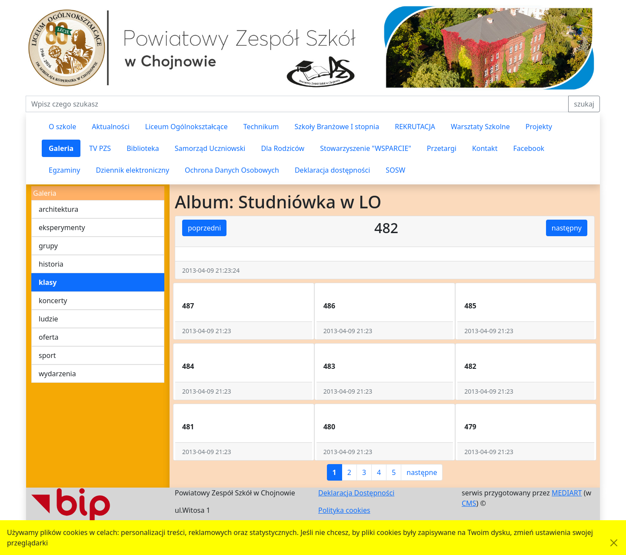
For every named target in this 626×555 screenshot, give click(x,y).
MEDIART (567, 493)
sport (47, 355)
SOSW (395, 170)
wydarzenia (57, 373)
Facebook (528, 148)
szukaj (584, 104)
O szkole (62, 126)
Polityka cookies (344, 510)
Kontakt (485, 148)
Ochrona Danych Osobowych (232, 170)
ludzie (48, 319)
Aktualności (111, 126)
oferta (49, 337)
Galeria (61, 148)
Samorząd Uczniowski (210, 148)
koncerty (53, 300)
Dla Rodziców (282, 148)
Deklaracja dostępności (332, 170)
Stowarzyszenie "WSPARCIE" (365, 148)
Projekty (539, 126)
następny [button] (567, 228)
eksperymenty (62, 227)
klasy (48, 282)
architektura (58, 209)
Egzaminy (64, 170)
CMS (469, 503)
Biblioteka (143, 148)
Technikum (261, 126)
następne (421, 472)
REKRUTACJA (415, 126)
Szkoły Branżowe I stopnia (336, 126)
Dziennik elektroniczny (132, 170)
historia (51, 264)
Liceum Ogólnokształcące (186, 126)
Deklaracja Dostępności (356, 493)
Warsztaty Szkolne (480, 126)
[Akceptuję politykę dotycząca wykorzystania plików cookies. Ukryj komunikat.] (614, 543)
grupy (48, 246)
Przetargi (441, 148)
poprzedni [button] (204, 228)
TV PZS (100, 148)
